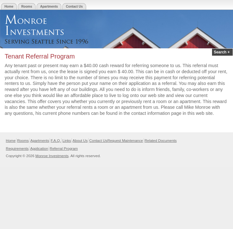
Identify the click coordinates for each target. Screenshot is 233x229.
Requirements (17, 148)
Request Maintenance (125, 140)
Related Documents (161, 140)
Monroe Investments (51, 156)
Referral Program (64, 148)
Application (39, 148)
